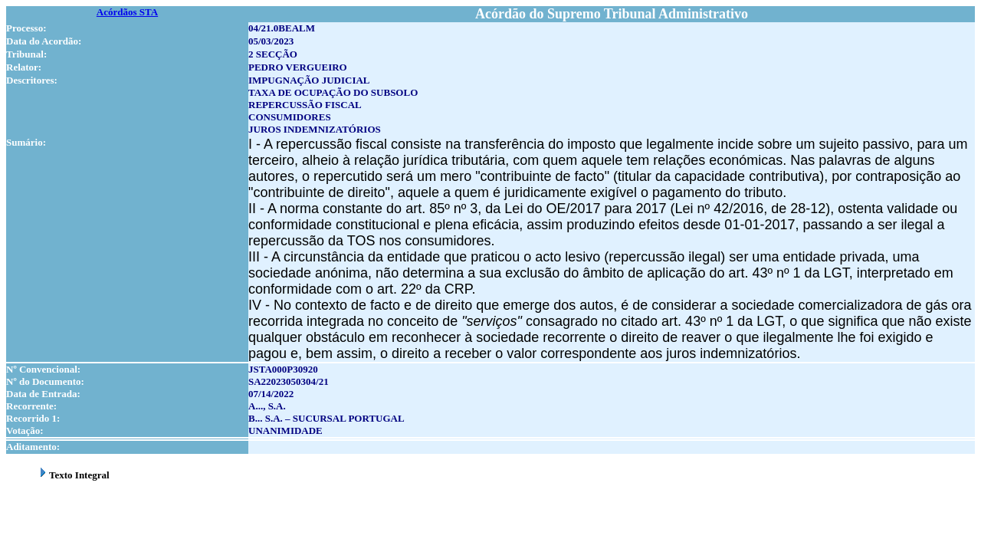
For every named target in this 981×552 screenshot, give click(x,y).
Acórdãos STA (127, 12)
